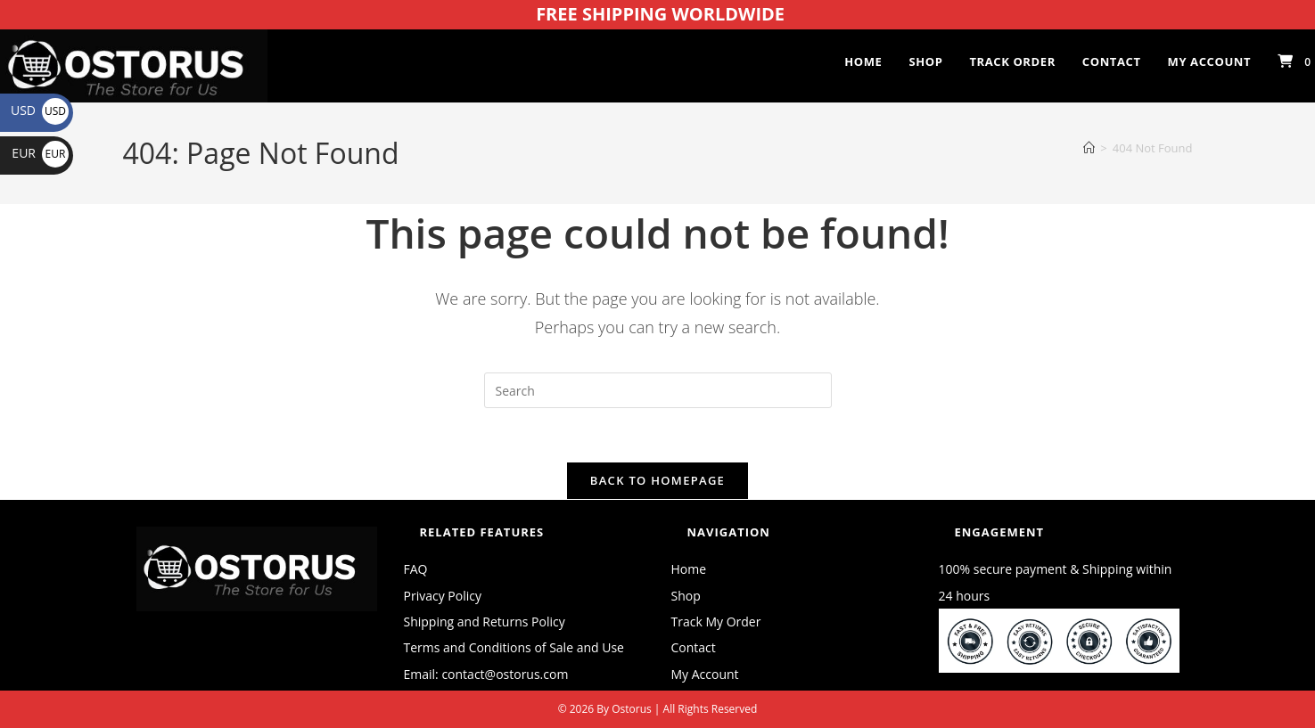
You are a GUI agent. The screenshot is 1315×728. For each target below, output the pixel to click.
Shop (686, 595)
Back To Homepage (657, 480)
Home (689, 568)
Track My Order (716, 621)
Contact (693, 647)
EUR (40, 152)
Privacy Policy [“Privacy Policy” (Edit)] (442, 595)
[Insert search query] (658, 390)
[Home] (1089, 148)
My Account (705, 674)
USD (40, 110)
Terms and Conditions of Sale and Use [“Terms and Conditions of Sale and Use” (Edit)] (514, 647)
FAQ (416, 568)
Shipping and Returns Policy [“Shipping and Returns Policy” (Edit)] (484, 621)
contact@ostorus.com (504, 674)
